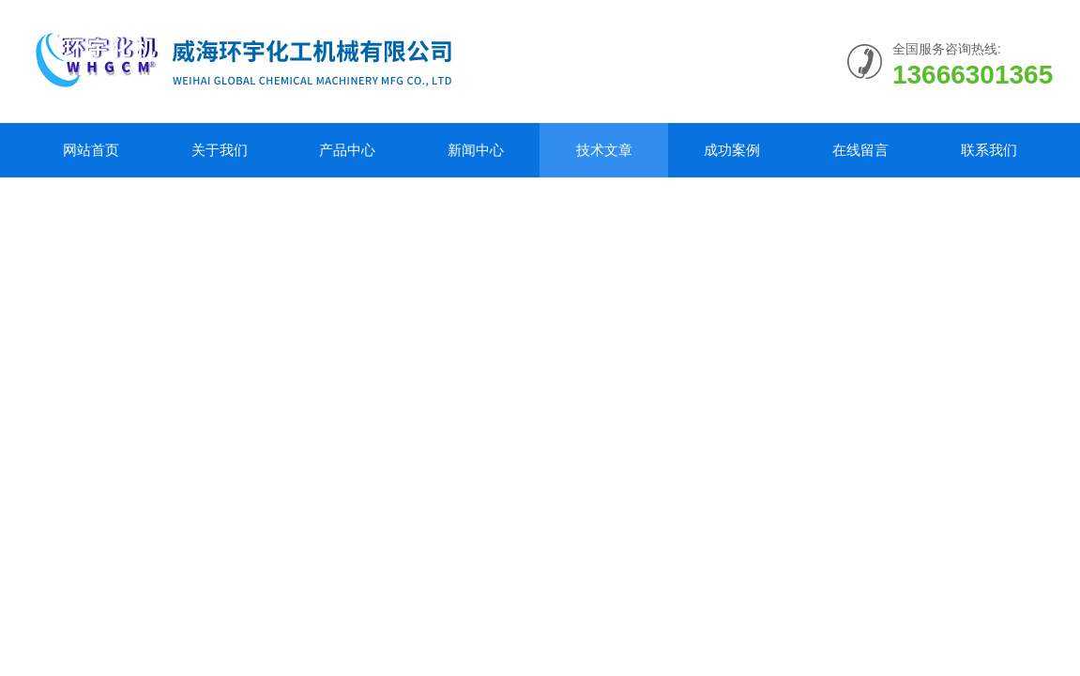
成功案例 (732, 150)
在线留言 (860, 150)
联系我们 (989, 150)
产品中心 (347, 150)
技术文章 (604, 150)
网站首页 (91, 150)
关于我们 (219, 150)
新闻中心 (476, 150)
